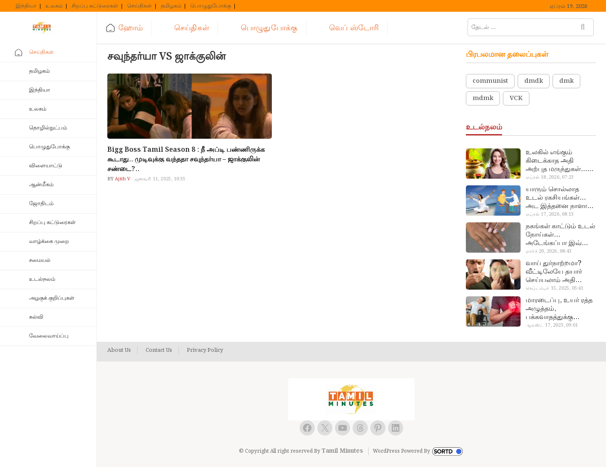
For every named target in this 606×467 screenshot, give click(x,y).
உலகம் (54, 6)
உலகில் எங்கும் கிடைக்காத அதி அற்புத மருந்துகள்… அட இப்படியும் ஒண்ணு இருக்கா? (556, 161)
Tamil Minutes (342, 451)
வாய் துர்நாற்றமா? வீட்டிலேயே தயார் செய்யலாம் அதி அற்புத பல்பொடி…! (556, 272)
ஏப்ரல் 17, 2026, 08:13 (550, 214)
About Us (119, 350)
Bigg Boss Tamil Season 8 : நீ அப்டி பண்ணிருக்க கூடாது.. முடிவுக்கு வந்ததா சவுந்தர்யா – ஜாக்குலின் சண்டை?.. (186, 159)
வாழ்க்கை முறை (49, 241)
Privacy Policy (205, 350)
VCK (516, 98)
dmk (566, 81)
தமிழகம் (171, 6)
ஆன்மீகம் (41, 184)
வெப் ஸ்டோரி (354, 28)
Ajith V (122, 179)
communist (490, 81)
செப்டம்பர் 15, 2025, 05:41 (554, 288)
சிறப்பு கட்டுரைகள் (95, 6)
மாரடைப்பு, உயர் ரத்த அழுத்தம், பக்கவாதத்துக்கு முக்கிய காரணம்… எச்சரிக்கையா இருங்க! (560, 309)
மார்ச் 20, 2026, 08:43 (548, 251)
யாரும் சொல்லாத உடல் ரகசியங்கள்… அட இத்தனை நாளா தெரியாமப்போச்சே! (556, 198)
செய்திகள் (139, 6)
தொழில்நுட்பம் (48, 128)
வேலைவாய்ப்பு (49, 336)
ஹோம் (130, 28)
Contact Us (159, 350)
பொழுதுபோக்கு (210, 6)
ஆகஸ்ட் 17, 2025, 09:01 (552, 325)
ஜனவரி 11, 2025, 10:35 (160, 179)
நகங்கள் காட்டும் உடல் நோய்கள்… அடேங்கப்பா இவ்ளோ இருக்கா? (560, 235)
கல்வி (36, 317)
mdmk (483, 98)
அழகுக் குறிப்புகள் (51, 298)
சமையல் (39, 260)
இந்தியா (26, 6)
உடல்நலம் (42, 279)
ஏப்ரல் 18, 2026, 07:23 (550, 177)
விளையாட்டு (45, 165)
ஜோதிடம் (41, 203)
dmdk (533, 81)
